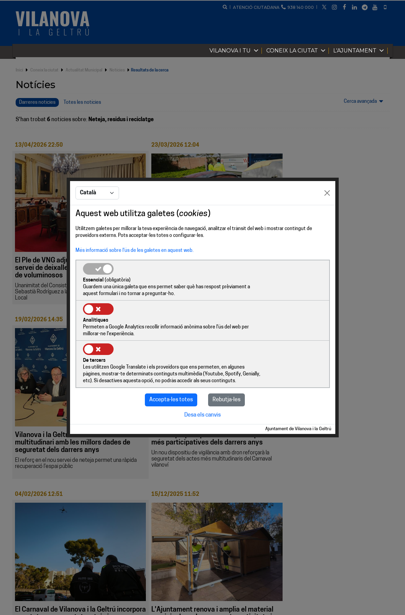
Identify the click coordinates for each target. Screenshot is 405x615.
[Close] (327, 214)
